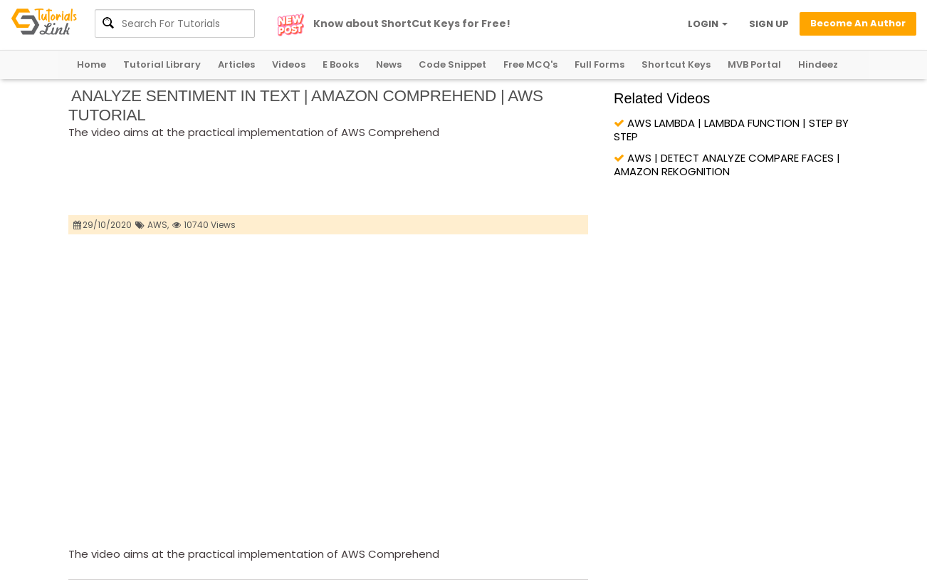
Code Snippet (452, 64)
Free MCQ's (530, 64)
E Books (341, 64)
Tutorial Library (162, 64)
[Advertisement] (327, 179)
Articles (236, 64)
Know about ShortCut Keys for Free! (411, 23)
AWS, (158, 225)
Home (91, 64)
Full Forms (599, 64)
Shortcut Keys (676, 64)
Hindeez (818, 64)
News (389, 64)
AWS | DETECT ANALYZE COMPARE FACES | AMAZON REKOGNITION (727, 164)
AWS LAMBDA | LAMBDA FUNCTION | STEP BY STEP (731, 129)
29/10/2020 (103, 225)
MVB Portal (754, 64)
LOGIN (708, 24)
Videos (288, 64)
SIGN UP (769, 24)
